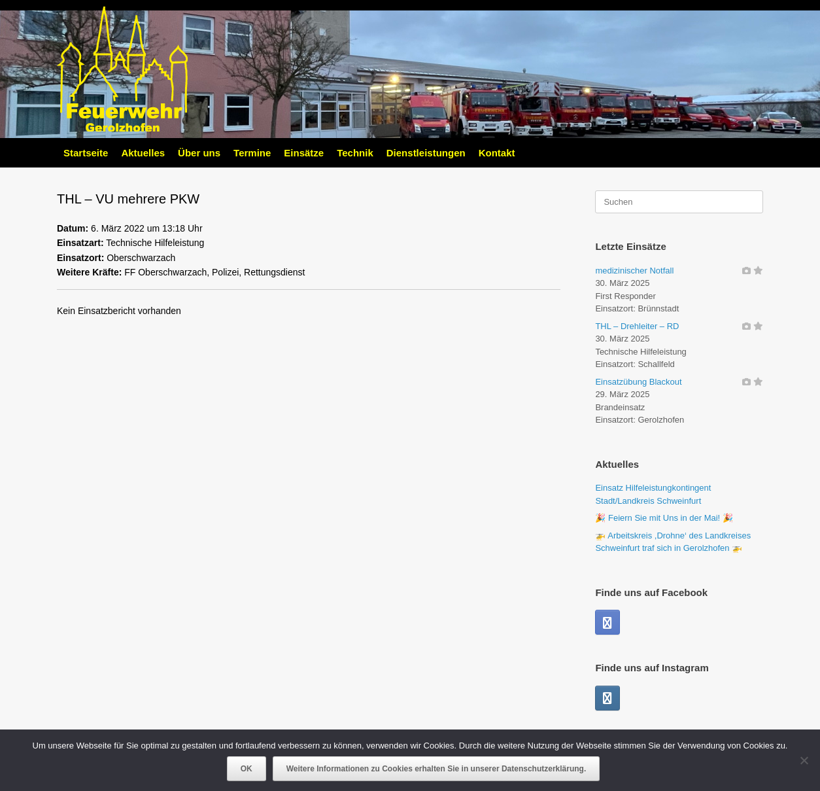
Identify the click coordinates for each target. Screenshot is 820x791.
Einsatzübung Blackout (638, 382)
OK (246, 768)
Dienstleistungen (426, 152)
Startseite (85, 152)
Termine (252, 152)
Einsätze (304, 152)
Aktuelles (143, 152)
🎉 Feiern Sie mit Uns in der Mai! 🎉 (663, 518)
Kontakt (497, 152)
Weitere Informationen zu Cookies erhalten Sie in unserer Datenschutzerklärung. (436, 768)
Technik (355, 152)
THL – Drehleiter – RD (637, 326)
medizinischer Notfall (634, 270)
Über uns (199, 152)
